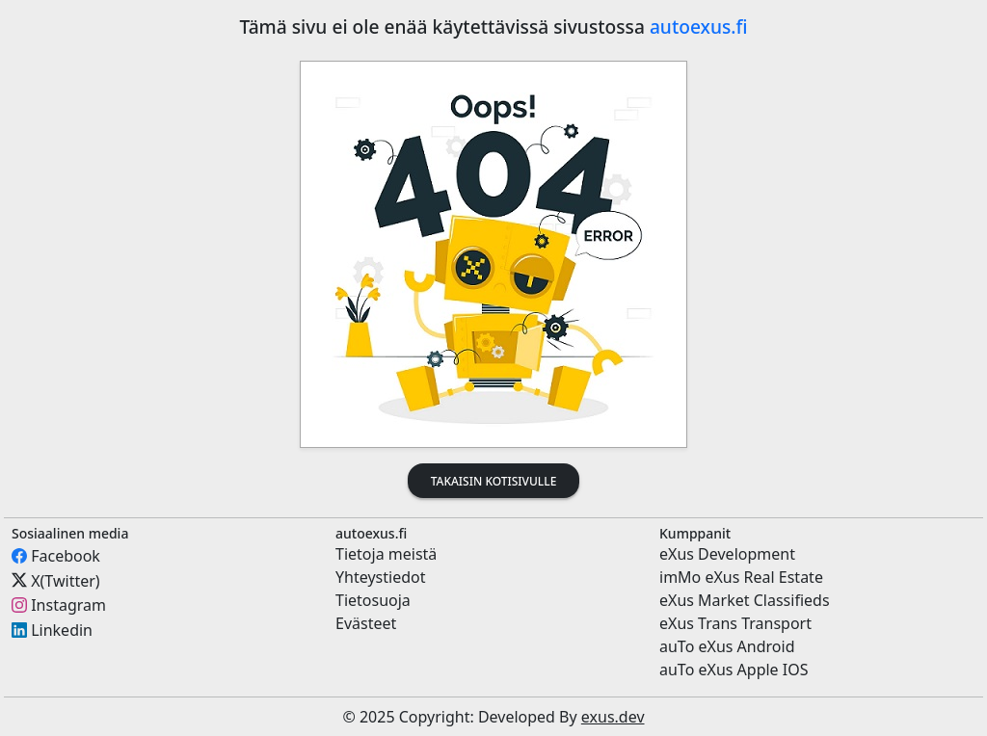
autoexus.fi (699, 26)
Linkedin (62, 630)
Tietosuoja (373, 600)
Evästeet (365, 623)
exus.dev (613, 716)
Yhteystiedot (380, 577)
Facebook (65, 555)
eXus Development (727, 554)
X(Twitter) (65, 580)
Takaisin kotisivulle (494, 481)
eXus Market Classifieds (744, 600)
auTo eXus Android (726, 646)
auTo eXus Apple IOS (734, 669)
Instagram (68, 605)
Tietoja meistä (386, 554)
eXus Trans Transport (735, 623)
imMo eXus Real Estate (741, 577)
